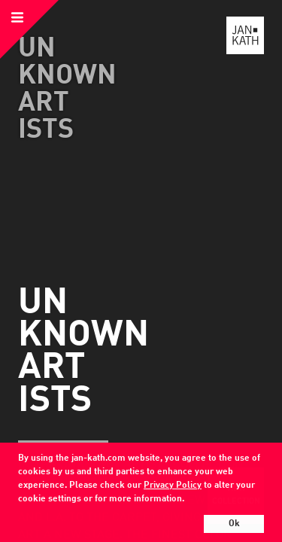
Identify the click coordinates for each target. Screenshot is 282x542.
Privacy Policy (173, 485)
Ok (234, 523)
